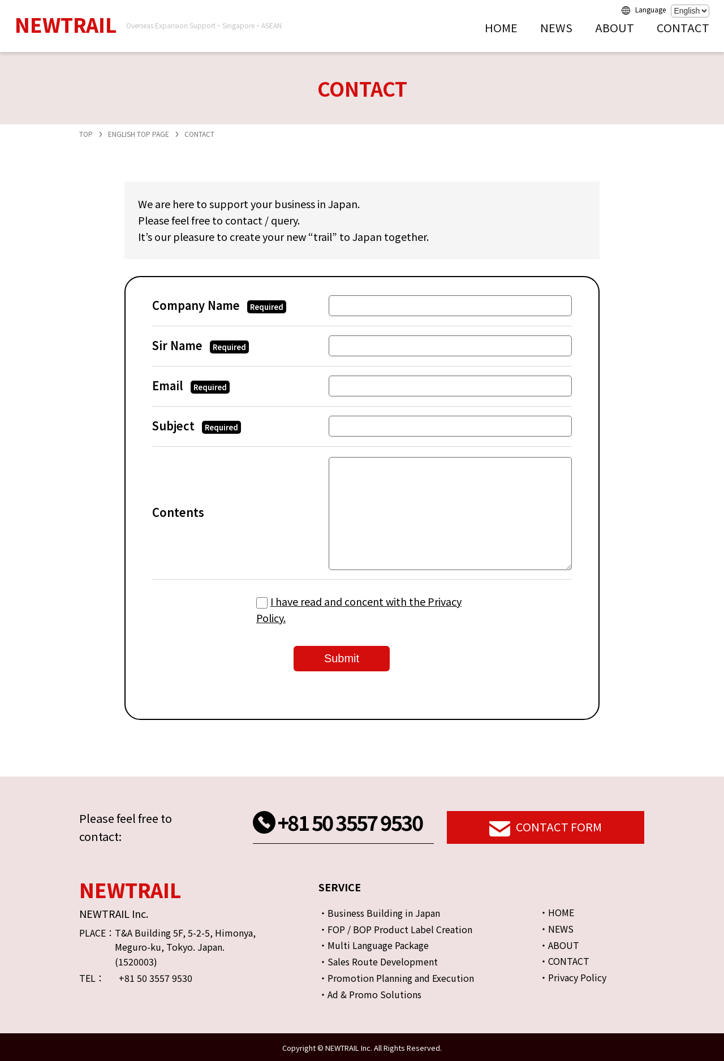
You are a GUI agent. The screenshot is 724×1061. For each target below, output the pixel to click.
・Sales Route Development (378, 961)
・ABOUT (559, 945)
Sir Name (200, 345)
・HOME (556, 912)
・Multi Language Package (373, 945)
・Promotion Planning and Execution (396, 978)
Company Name (219, 305)
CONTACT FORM (545, 828)
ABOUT (614, 27)
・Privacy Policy (572, 977)
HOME (501, 27)
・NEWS (556, 928)
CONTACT (683, 27)
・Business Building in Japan (379, 913)
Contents (178, 512)
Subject (196, 425)
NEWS (556, 27)
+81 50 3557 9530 (350, 821)
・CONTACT (564, 961)
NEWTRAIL (66, 24)
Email (191, 385)
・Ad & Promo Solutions (369, 994)
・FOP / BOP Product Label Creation (395, 929)
